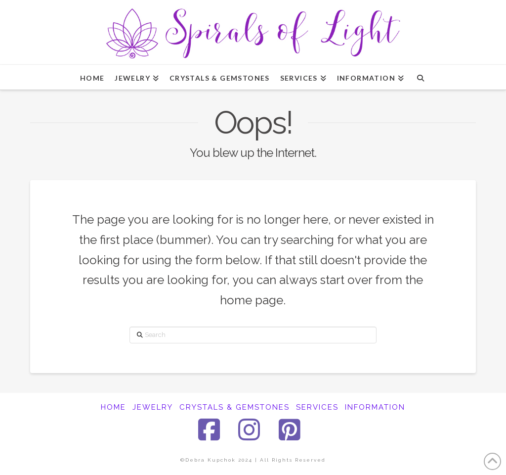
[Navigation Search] (420, 77)
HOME (113, 407)
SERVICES (317, 407)
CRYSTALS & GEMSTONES (234, 407)
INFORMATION (375, 407)
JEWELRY (152, 407)
